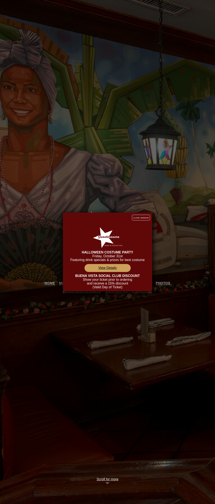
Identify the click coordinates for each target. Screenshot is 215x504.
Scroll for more (107, 479)
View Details (107, 268)
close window (141, 217)
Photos (163, 283)
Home (50, 283)
